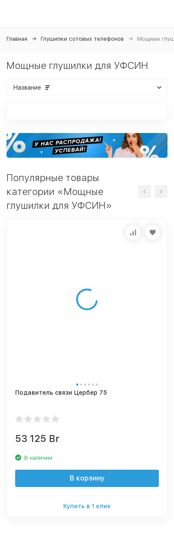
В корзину (87, 478)
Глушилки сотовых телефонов (82, 39)
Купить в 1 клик (87, 506)
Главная (16, 39)
